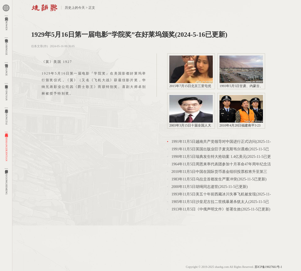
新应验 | (6, 91)
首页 (44, 7)
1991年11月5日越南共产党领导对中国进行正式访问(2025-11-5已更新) (221, 142)
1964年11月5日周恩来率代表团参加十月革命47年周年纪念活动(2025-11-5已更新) (221, 165)
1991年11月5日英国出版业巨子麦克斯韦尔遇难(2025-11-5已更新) (220, 150)
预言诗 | (6, 68)
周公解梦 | (6, 181)
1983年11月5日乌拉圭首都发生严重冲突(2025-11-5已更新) (219, 179)
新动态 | (6, 116)
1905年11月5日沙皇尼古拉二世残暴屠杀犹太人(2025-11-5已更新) (220, 202)
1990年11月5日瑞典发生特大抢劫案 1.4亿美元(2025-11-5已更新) (221, 157)
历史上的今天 (75, 7)
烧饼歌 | (6, 46)
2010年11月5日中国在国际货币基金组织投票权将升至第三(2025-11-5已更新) (219, 172)
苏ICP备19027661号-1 (268, 266)
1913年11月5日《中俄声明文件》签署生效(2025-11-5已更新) (220, 209)
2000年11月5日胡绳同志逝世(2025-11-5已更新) (209, 187)
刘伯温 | (6, 22)
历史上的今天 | (6, 146)
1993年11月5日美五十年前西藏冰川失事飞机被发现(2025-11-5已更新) (221, 195)
